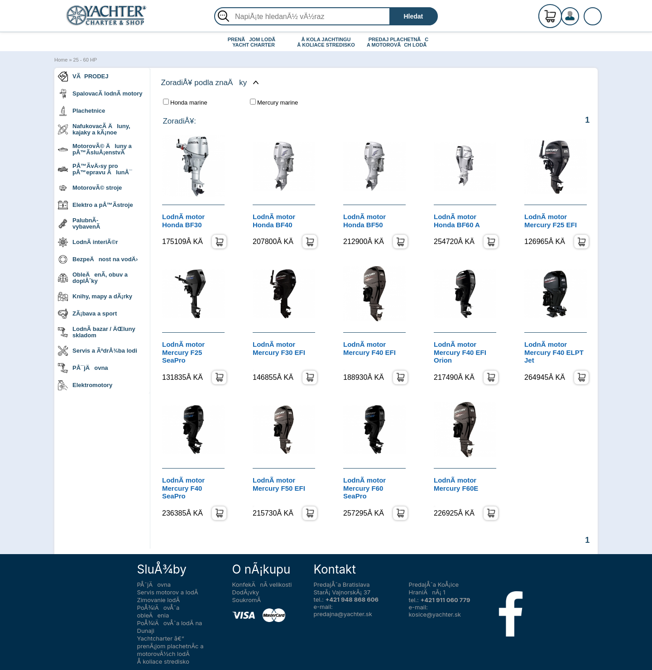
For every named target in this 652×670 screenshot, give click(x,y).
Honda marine (185, 102)
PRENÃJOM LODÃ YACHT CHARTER (254, 42)
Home (60, 59)
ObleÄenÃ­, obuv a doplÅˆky (93, 277)
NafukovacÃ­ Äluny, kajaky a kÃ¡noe (94, 129)
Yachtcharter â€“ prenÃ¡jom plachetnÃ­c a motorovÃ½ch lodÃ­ (170, 646)
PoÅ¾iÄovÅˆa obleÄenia (158, 611)
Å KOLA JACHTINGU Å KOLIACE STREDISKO (326, 42)
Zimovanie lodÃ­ (158, 599)
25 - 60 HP (85, 59)
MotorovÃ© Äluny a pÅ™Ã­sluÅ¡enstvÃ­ (95, 149)
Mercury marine (274, 102)
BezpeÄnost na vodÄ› (98, 259)
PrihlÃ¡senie (580, 21)
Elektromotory (85, 385)
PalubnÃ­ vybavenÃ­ (79, 223)
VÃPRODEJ (83, 76)
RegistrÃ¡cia (580, 12)
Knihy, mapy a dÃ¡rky (95, 297)
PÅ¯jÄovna (83, 368)
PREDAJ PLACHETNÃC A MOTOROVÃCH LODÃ (399, 42)
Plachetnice (81, 111)
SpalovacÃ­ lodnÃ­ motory (100, 94)
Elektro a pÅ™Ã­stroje (95, 205)
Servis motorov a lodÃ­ (167, 592)
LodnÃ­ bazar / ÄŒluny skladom (96, 332)
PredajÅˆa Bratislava (342, 584)
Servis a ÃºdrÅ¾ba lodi (97, 351)
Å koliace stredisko (163, 661)
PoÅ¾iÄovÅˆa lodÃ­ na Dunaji (169, 626)
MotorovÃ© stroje (90, 188)
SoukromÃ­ (246, 599)
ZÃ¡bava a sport (87, 314)
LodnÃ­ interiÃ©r (88, 242)
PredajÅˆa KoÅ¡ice (434, 584)
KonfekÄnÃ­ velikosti (262, 584)
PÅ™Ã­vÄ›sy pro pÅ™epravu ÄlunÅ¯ (95, 169)
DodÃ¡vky (245, 592)
